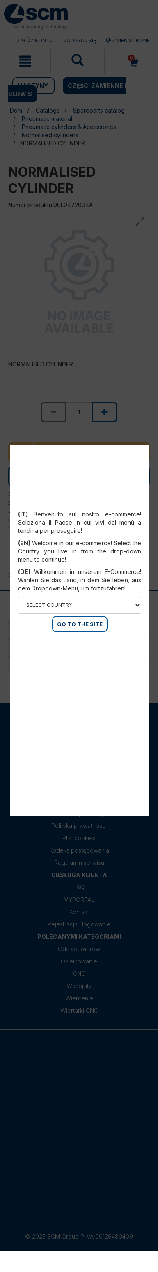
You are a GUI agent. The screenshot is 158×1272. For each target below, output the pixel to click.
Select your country (80, 504)
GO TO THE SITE (80, 624)
